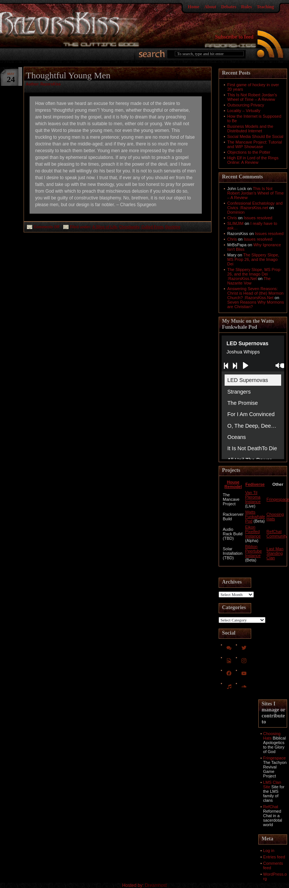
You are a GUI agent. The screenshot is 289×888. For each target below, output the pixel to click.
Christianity (129, 227)
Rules (246, 6)
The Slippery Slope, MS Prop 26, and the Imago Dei (253, 259)
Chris (232, 218)
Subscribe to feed (234, 37)
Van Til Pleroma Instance (253, 497)
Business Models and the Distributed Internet (250, 128)
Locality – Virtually (243, 110)
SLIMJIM (235, 223)
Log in (268, 850)
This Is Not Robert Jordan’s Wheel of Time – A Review (252, 97)
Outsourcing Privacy (245, 105)
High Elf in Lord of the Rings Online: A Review (253, 160)
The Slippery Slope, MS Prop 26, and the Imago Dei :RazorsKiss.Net (253, 274)
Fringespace (274, 758)
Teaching (265, 6)
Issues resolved (258, 218)
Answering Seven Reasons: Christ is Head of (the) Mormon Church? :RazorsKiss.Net (255, 293)
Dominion (235, 212)
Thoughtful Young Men (68, 75)
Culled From (152, 227)
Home (194, 6)
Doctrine (173, 227)
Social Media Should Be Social (255, 136)
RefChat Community (277, 533)
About (210, 6)
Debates (228, 6)
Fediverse (255, 484)
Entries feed (274, 857)
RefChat (270, 806)
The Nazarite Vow (249, 280)
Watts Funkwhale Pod (255, 516)
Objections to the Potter (248, 152)
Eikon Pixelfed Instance (253, 531)
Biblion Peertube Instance (253, 551)
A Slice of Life (104, 227)
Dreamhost (156, 885)
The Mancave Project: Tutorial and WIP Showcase (254, 144)
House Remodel (233, 484)
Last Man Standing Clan (275, 553)
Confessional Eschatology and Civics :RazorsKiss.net (255, 205)
